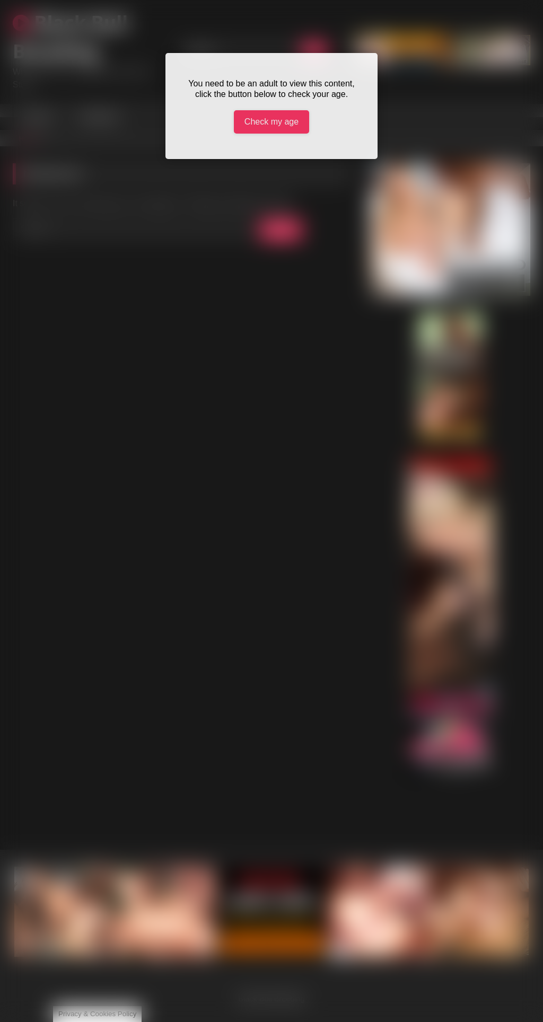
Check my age (271, 121)
